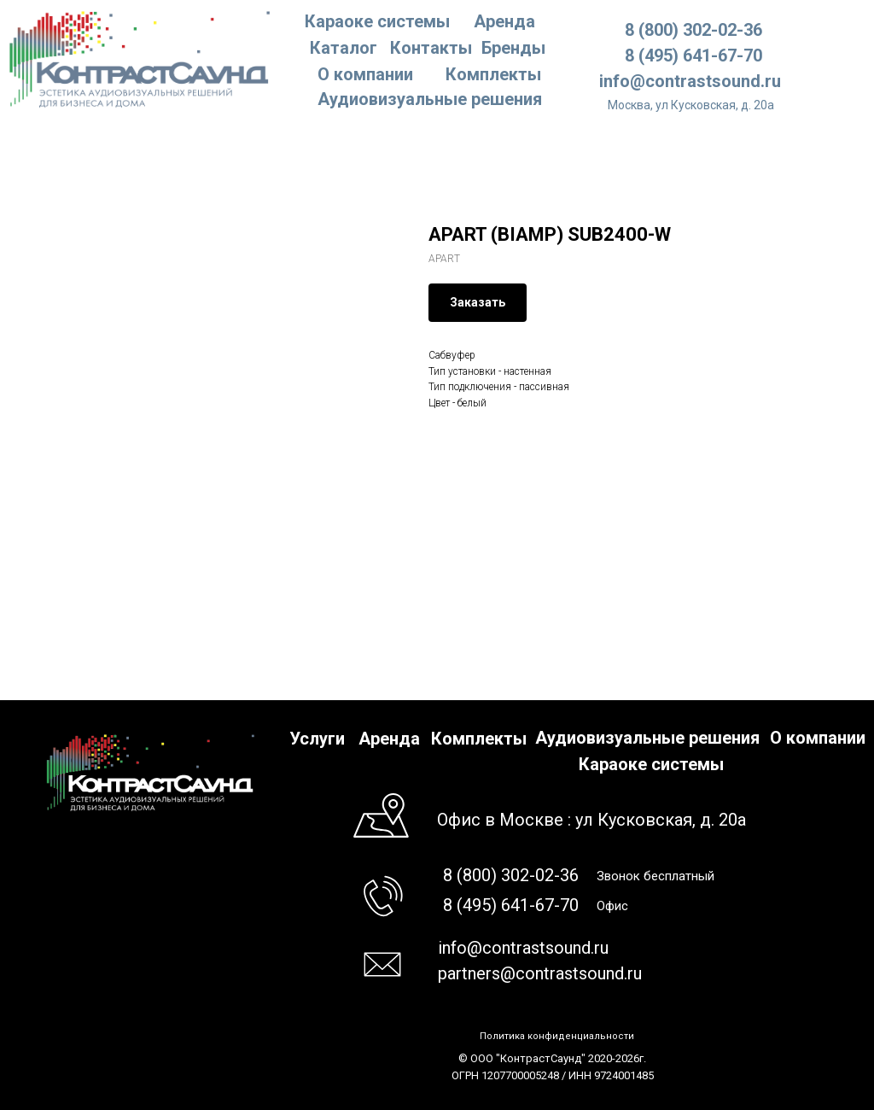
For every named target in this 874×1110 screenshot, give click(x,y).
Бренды (513, 48)
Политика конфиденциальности (557, 1036)
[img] (140, 58)
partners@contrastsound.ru (540, 973)
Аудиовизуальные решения (647, 737)
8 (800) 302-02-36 (693, 30)
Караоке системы (377, 21)
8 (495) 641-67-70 (693, 55)
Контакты (431, 48)
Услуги (317, 738)
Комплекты (493, 74)
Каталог (343, 48)
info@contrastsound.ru (690, 81)
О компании (365, 74)
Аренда (504, 21)
